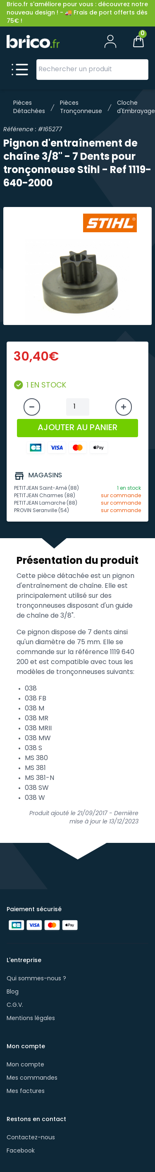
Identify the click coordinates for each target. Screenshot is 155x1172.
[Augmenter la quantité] (123, 407)
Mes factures (26, 1091)
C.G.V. (15, 1005)
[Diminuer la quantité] (32, 407)
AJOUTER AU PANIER (77, 428)
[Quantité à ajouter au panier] (77, 407)
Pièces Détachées (29, 107)
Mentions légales (31, 1019)
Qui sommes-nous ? (36, 979)
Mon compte (25, 1065)
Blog (13, 992)
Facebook (21, 1151)
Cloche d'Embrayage (136, 107)
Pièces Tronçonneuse (81, 107)
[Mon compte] (110, 41)
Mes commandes (32, 1078)
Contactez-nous (31, 1138)
